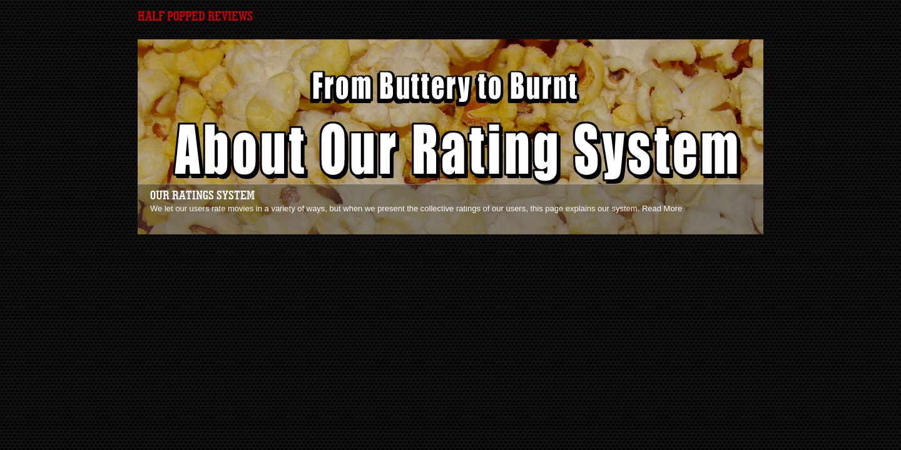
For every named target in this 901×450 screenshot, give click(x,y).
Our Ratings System (202, 195)
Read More (662, 208)
